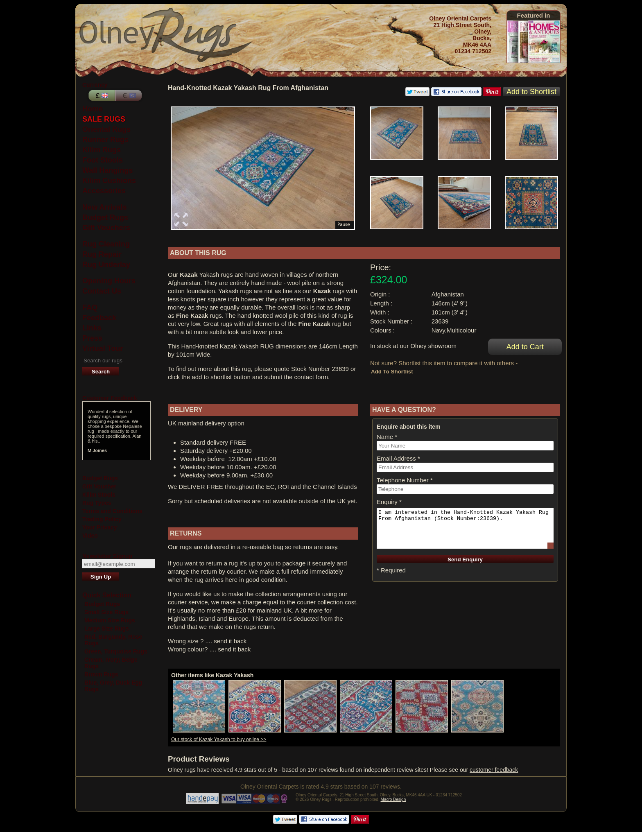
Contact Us (101, 291)
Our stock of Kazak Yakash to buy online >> (218, 739)
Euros (129, 95)
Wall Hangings (107, 170)
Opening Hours (109, 281)
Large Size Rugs (106, 628)
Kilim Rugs (101, 150)
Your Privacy (99, 527)
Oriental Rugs (106, 129)
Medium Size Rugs (109, 620)
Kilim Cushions (109, 180)
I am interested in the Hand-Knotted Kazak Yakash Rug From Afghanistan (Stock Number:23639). (465, 528)
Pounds (100, 95)
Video (90, 535)
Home (92, 109)
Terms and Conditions (112, 511)
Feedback (99, 318)
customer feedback (494, 769)
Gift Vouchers (106, 228)
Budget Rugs (105, 217)
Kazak (188, 274)
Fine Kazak (192, 315)
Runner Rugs (105, 140)
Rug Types (96, 503)
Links (92, 328)
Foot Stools (102, 160)
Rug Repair (102, 254)
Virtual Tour (102, 348)
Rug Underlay (106, 264)
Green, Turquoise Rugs (115, 651)
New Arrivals (104, 207)
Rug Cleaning (106, 244)
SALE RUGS (103, 119)
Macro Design (393, 799)
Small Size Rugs (106, 612)
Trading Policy (102, 519)
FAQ (89, 307)
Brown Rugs (101, 674)
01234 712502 (472, 51)
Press (92, 338)
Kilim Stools (98, 494)
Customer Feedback (109, 398)
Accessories (104, 191)
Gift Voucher (99, 486)
